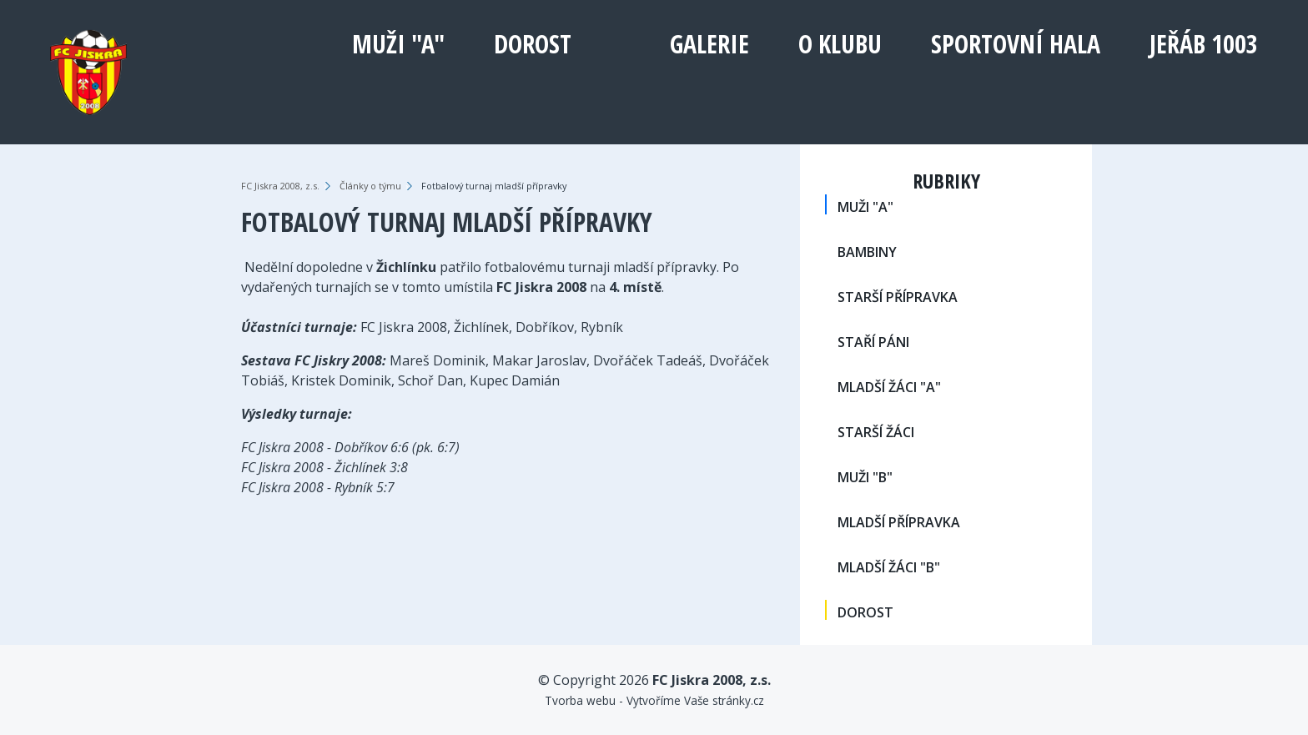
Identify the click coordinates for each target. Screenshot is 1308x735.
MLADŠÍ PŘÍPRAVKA (899, 522)
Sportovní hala (1015, 44)
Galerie (709, 44)
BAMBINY (867, 252)
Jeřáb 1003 (1204, 44)
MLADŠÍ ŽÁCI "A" (889, 387)
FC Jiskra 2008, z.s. (280, 185)
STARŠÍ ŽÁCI (876, 432)
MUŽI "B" (865, 477)
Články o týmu (370, 185)
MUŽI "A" (398, 44)
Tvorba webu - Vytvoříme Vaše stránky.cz (654, 700)
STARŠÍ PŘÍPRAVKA (898, 297)
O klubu (840, 44)
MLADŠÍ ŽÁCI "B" (889, 567)
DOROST (532, 44)
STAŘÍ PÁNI (873, 342)
